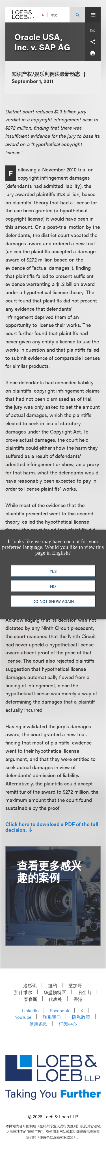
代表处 (55, 999)
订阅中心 (68, 1024)
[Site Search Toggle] (77, 14)
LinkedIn (30, 1010)
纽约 (52, 985)
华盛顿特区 (55, 992)
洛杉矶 (30, 985)
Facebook (59, 1010)
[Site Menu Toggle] (93, 14)
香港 (78, 999)
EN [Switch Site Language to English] (42, 15)
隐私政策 (81, 1017)
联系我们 (52, 1017)
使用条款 (38, 1024)
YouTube (23, 1017)
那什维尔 (23, 992)
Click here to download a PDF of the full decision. (51, 827)
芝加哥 (75, 985)
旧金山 (84, 992)
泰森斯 (30, 999)
